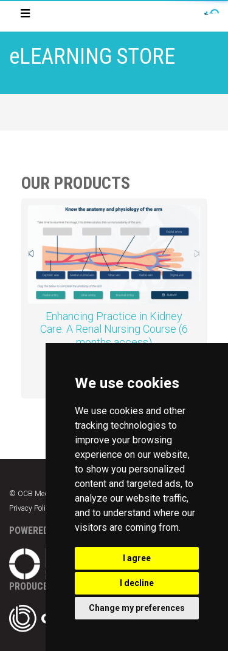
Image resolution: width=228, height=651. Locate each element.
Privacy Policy (31, 508)
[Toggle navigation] (25, 16)
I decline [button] (137, 583)
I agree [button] (137, 558)
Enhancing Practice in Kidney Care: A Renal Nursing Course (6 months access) (114, 329)
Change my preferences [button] (137, 608)
